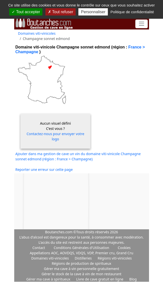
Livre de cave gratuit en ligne (100, 279)
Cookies (124, 247)
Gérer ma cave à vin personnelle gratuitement (81, 268)
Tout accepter (26, 12)
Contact (38, 247)
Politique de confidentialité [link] (132, 12)
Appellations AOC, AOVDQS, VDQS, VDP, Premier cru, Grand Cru (81, 253)
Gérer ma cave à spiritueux (48, 279)
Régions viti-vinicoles (115, 258)
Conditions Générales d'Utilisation (81, 247)
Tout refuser (60, 12)
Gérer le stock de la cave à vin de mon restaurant (82, 274)
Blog (133, 279)
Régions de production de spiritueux (81, 263)
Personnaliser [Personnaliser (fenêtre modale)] (93, 12)
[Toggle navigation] (141, 23)
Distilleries (84, 258)
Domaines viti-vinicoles (36, 33)
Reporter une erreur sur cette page (44, 169)
